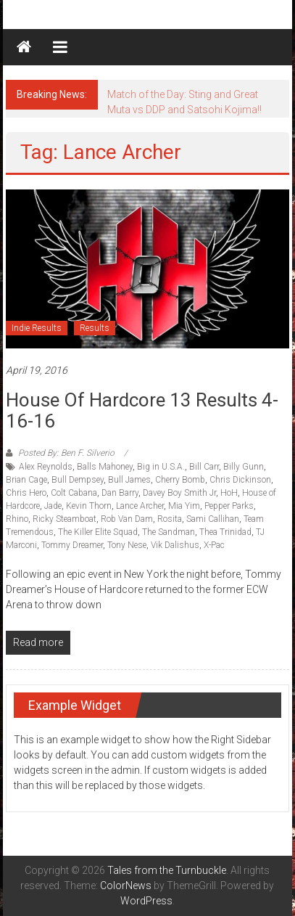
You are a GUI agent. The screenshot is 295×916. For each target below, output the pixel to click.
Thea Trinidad (225, 532)
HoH (229, 493)
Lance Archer (140, 506)
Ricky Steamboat (64, 519)
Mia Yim (184, 506)
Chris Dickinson (240, 480)
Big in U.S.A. (161, 467)
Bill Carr (204, 467)
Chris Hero (26, 493)
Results (94, 328)
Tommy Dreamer (72, 545)
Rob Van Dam (127, 519)
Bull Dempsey (77, 480)
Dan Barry (119, 493)
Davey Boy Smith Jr (179, 493)
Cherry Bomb (180, 480)
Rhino (17, 519)
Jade (53, 506)
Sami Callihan (212, 519)
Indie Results (37, 328)
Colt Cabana (74, 493)
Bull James (129, 480)
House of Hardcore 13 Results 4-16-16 (142, 410)
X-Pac (214, 545)
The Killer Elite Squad (98, 532)
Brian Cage (26, 480)
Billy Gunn (243, 467)
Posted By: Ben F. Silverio (66, 453)
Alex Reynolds (45, 467)
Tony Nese (126, 545)
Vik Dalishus (175, 545)
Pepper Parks (229, 506)
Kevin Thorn (89, 506)
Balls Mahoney (105, 467)
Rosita (169, 519)
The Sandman (168, 532)
